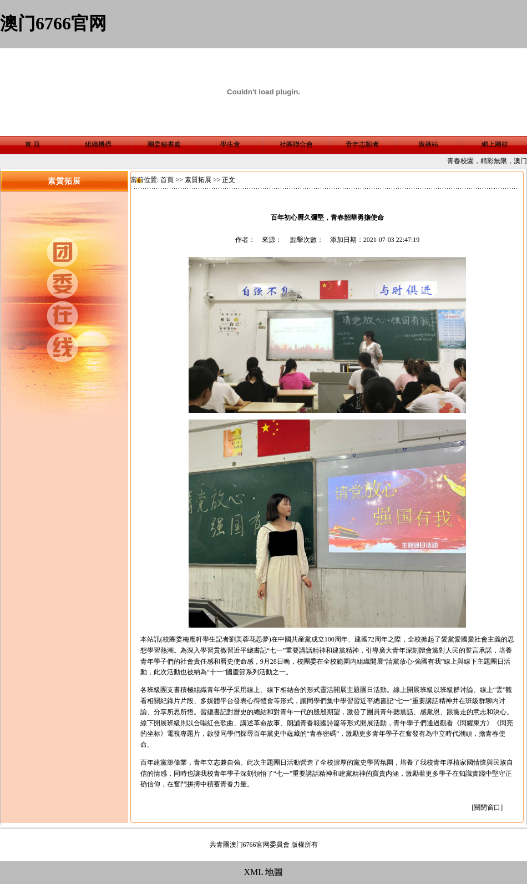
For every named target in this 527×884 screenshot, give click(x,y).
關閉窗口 (487, 807)
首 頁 (32, 144)
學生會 (230, 144)
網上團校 (495, 144)
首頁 (167, 180)
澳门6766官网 (53, 23)
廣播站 (428, 144)
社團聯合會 (296, 144)
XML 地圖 (263, 872)
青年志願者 (362, 144)
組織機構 (98, 144)
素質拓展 (198, 180)
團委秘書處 (164, 144)
